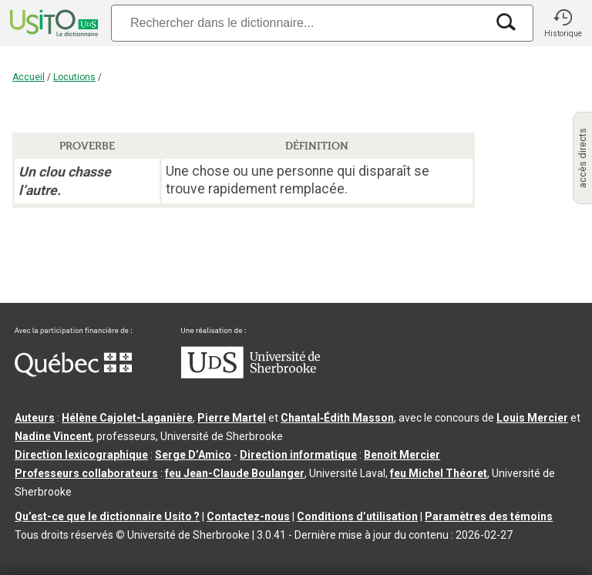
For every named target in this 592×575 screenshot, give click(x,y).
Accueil (28, 77)
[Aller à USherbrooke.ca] (250, 374)
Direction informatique (298, 455)
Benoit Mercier (402, 455)
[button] (563, 23)
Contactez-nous (248, 516)
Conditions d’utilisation (357, 516)
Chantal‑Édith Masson (337, 418)
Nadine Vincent (53, 436)
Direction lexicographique (81, 455)
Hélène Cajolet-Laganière (127, 418)
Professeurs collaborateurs (86, 473)
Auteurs (35, 418)
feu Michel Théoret (438, 473)
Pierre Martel (231, 418)
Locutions (74, 77)
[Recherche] (298, 22)
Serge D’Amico (193, 455)
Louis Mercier (532, 418)
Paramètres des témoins (489, 516)
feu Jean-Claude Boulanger (234, 473)
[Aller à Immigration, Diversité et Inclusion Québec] (73, 373)
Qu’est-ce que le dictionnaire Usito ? (107, 516)
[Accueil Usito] (52, 23)
